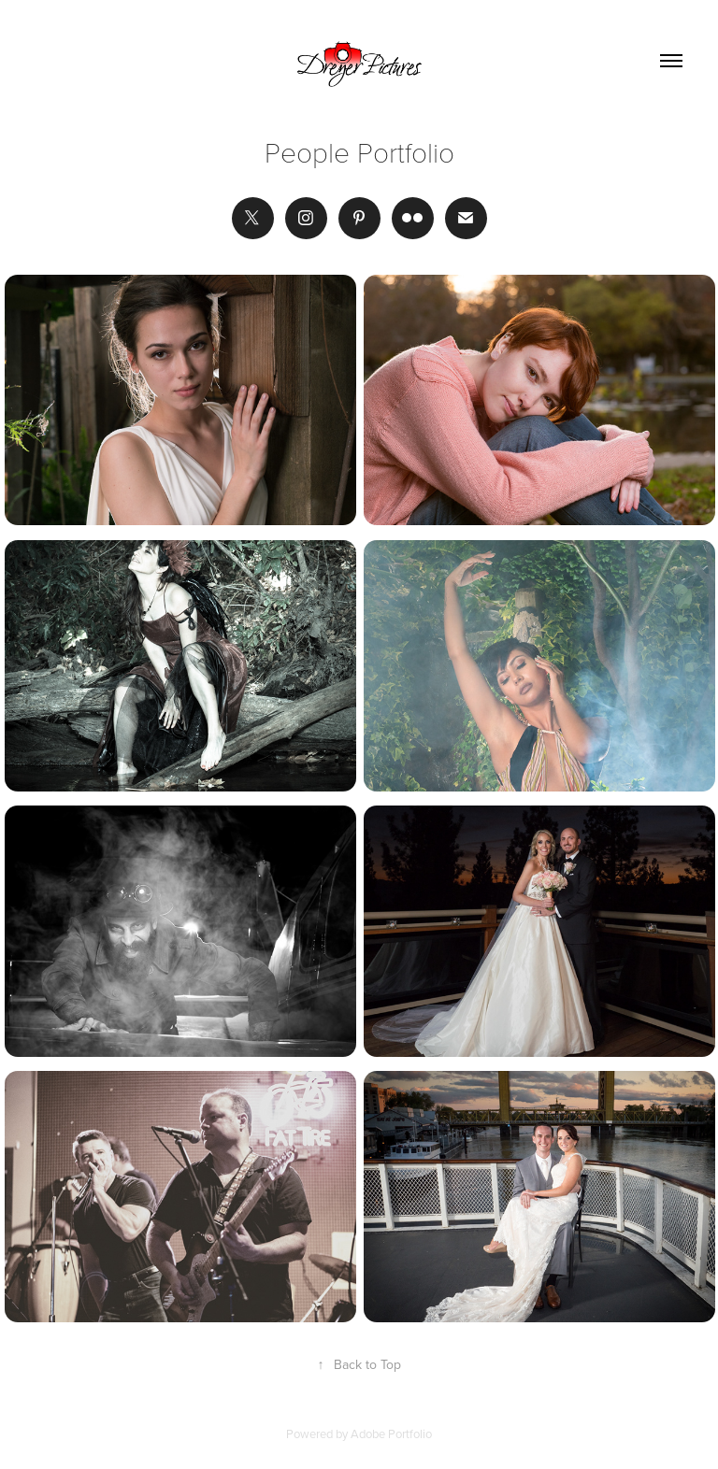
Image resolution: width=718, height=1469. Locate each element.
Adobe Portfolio (391, 1433)
